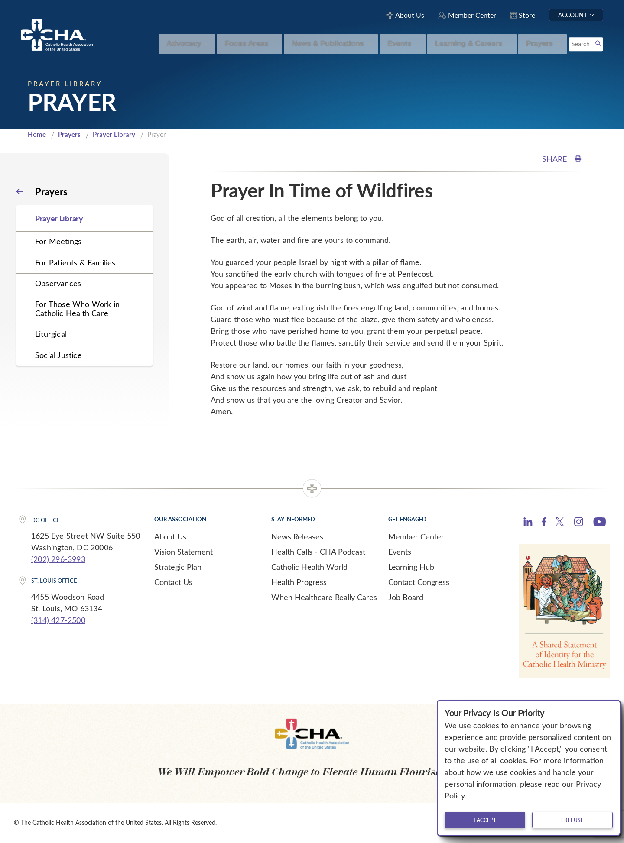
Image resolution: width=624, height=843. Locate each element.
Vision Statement (183, 551)
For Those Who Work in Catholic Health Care (77, 308)
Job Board (405, 597)
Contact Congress (418, 582)
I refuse (572, 820)
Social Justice (58, 355)
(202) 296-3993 (58, 559)
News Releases (297, 536)
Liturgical (51, 334)
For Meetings (58, 241)
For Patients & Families (75, 262)
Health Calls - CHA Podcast (318, 551)
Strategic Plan (178, 567)
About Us (170, 536)
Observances (58, 283)
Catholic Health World (309, 567)
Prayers (69, 134)
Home (37, 134)
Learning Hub (411, 567)
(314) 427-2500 (58, 620)
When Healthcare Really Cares (324, 597)
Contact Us (173, 582)
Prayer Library (114, 134)
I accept (485, 820)
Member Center (416, 536)
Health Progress (299, 582)
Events (399, 551)
